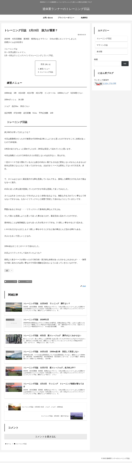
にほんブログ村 (105, 83)
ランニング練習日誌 (25, 282)
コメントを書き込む (45, 438)
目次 (42, 64)
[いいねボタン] (6, 270)
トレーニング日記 (10, 282)
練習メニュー (45, 69)
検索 (96, 59)
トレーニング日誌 (46, 72)
